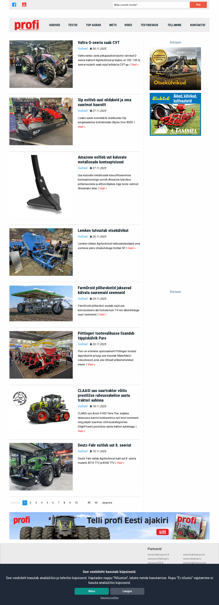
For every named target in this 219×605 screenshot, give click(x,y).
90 (96, 526)
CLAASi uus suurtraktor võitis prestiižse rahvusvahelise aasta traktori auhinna (104, 418)
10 (76, 526)
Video (128, 48)
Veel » (135, 87)
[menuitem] (27, 48)
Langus (127, 591)
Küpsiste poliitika (110, 597)
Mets (113, 48)
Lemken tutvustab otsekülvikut (103, 253)
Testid (72, 48)
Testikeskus (149, 48)
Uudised (54, 48)
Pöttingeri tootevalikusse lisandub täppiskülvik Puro (106, 359)
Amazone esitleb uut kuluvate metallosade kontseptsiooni (102, 183)
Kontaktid (197, 48)
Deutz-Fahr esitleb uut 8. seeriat (104, 468)
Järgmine (108, 525)
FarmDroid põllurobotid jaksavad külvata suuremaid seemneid (104, 313)
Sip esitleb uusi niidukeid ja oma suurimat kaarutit (104, 125)
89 (89, 526)
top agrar (93, 48)
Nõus (91, 591)
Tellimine (174, 48)
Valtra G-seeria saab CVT (99, 65)
